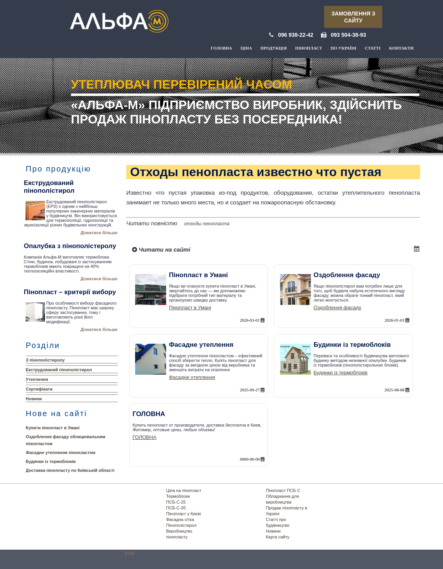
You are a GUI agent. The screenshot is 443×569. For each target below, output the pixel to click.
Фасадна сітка (180, 519)
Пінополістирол (181, 525)
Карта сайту (277, 537)
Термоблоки (178, 496)
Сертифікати (39, 389)
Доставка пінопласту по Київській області (70, 470)
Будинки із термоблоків (51, 461)
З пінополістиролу (45, 360)
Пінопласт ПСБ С (283, 490)
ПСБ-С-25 (176, 502)
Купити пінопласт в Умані (53, 427)
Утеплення (37, 379)
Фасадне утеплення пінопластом (61, 452)
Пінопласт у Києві (183, 513)
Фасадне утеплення (192, 377)
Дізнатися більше (99, 232)
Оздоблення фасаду (337, 307)
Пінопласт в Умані (190, 307)
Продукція (274, 48)
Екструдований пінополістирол (59, 369)
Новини (34, 398)
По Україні (343, 48)
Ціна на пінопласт (183, 490)
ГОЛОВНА (144, 437)
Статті (373, 48)
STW (129, 553)
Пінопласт (308, 48)
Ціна (246, 48)
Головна (221, 48)
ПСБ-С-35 (176, 508)
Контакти (401, 48)
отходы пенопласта (207, 223)
